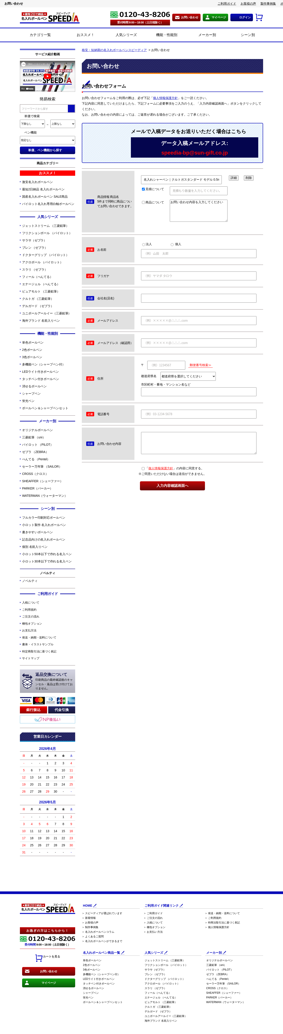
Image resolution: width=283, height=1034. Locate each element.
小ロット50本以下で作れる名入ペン (47, 554)
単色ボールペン (33, 342)
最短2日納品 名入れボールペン (43, 189)
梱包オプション (32, 623)
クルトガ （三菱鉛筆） (38, 298)
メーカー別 (202, 35)
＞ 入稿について (153, 922)
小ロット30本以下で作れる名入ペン (47, 561)
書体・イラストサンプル (38, 644)
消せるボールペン (34, 386)
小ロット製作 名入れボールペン (44, 525)
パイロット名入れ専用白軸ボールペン (48, 204)
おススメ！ (80, 35)
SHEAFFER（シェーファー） (42, 481)
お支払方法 (29, 630)
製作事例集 (268, 3)
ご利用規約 (29, 609)
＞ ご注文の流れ (153, 917)
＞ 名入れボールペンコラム (98, 931)
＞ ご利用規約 (213, 917)
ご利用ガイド (227, 3)
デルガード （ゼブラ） (38, 306)
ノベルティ (30, 581)
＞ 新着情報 (89, 917)
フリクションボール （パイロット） (47, 233)
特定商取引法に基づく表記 (39, 651)
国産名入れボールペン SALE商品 (45, 196)
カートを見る (47, 958)
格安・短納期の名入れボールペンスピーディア (114, 50)
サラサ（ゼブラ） (34, 240)
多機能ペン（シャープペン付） (43, 364)
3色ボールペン (32, 357)
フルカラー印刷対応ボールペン (43, 517)
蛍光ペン (28, 401)
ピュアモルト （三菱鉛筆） (41, 291)
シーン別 (243, 35)
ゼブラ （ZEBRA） (35, 452)
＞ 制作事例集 (90, 927)
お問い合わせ (189, 17)
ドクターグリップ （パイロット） (45, 255)
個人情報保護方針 (165, 98)
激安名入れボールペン (37, 182)
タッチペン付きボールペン (40, 379)
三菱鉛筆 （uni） (34, 437)
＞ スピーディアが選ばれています (102, 913)
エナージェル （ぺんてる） (41, 284)
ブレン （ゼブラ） (35, 247)
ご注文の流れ (30, 616)
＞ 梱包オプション (154, 927)
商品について (153, 202)
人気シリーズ (121, 35)
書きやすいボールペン (37, 532)
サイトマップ (30, 658)
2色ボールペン (32, 350)
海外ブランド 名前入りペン (41, 320)
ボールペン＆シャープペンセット (45, 408)
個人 (176, 244)
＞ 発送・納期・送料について (222, 913)
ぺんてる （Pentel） (36, 459)
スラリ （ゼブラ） (35, 269)
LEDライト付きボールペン (40, 371)
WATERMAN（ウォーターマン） (44, 495)
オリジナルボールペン (37, 430)
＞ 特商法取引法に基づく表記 (222, 922)
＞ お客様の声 (90, 922)
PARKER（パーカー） (37, 488)
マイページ (219, 17)
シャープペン (31, 393)
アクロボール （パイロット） (42, 262)
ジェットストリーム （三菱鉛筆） (45, 225)
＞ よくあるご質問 (93, 936)
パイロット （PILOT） (37, 444)
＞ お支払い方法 (153, 931)
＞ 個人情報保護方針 (217, 927)
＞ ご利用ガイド (153, 913)
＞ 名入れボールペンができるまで (102, 941)
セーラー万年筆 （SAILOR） (42, 466)
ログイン (245, 17)
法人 (147, 244)
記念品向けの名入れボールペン (43, 539)
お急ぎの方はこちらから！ (47, 930)
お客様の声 (248, 3)
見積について (153, 189)
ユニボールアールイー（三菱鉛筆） (46, 313)
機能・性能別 (161, 35)
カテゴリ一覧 (40, 35)
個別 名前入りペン (35, 547)
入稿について (30, 602)
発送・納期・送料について (39, 637)
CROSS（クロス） (35, 474)
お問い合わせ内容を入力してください (199, 211)
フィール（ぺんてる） (37, 277)
